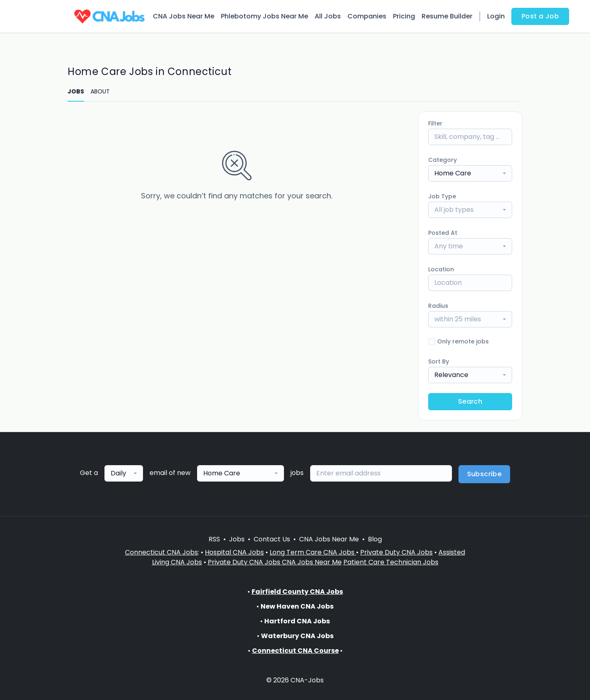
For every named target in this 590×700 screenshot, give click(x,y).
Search (470, 401)
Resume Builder (447, 16)
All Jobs (328, 16)
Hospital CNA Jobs (234, 552)
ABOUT (100, 91)
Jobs (237, 539)
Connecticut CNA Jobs (161, 552)
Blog (375, 539)
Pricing (404, 16)
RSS (214, 539)
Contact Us (272, 539)
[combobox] (470, 173)
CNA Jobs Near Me (183, 16)
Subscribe (484, 474)
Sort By (438, 361)
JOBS (76, 91)
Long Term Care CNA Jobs (313, 552)
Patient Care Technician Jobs (390, 562)
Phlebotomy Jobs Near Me (264, 16)
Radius (438, 306)
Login (496, 16)
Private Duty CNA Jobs (396, 552)
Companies (366, 16)
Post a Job (540, 16)
